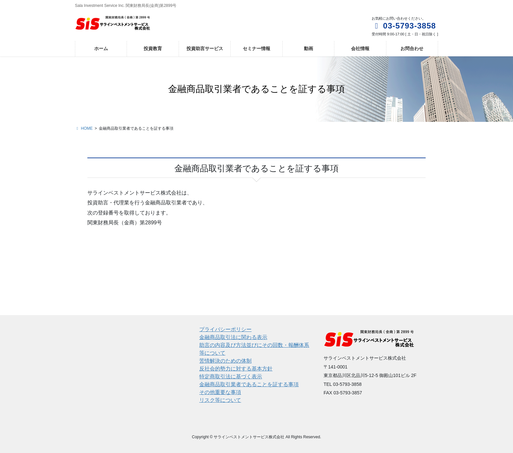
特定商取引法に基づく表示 (230, 376)
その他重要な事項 (220, 392)
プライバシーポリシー (225, 329)
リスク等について (220, 400)
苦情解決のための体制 (225, 361)
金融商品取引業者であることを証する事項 (249, 384)
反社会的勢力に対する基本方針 (236, 368)
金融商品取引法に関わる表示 (233, 337)
